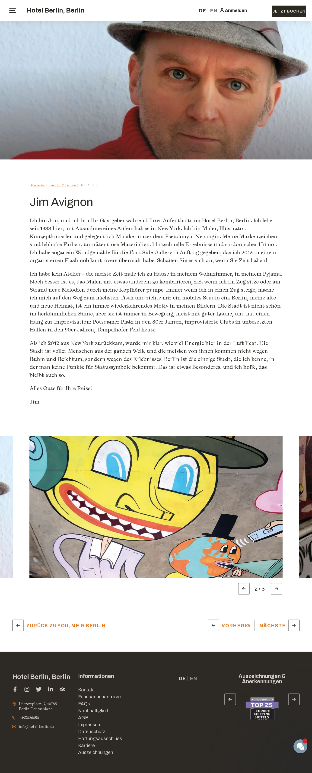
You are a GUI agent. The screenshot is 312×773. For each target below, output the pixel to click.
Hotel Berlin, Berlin (56, 10)
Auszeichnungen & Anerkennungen (262, 679)
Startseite (37, 185)
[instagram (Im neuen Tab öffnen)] (27, 690)
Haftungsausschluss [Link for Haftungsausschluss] (100, 738)
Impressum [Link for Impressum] (89, 724)
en (213, 10)
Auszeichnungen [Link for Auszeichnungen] (95, 752)
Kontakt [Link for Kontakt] (86, 689)
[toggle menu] (12, 10)
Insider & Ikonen (62, 185)
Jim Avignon (90, 185)
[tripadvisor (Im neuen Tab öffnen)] (62, 690)
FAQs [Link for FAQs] (84, 703)
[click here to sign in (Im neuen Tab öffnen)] (233, 10)
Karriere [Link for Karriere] (86, 745)
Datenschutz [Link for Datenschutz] (91, 731)
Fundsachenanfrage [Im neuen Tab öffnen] (99, 696)
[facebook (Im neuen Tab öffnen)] (15, 690)
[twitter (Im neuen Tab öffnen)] (38, 690)
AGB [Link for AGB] (83, 717)
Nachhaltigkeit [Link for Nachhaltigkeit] (93, 710)
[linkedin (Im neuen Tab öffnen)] (50, 690)
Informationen (96, 676)
